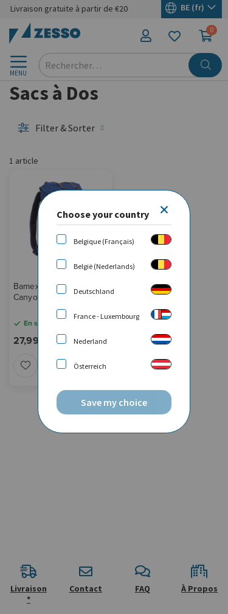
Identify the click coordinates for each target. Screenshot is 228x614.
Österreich (90, 366)
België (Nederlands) (104, 266)
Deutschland (94, 291)
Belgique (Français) (104, 241)
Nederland (90, 341)
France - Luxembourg (106, 316)
